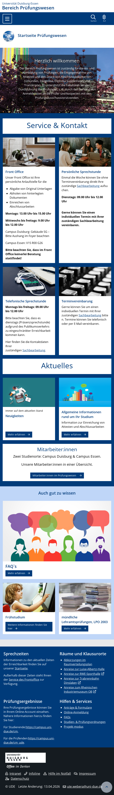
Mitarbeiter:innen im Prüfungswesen (55, 475)
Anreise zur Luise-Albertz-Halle (84, 669)
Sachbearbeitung (88, 186)
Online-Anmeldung (76, 712)
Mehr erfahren (16, 434)
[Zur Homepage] (57, 3)
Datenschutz (17, 778)
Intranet (13, 773)
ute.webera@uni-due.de (84, 786)
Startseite (21, 668)
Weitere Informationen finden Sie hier (27, 626)
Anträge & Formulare (78, 707)
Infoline (32, 773)
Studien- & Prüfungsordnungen (85, 722)
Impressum (85, 773)
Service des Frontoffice (24, 680)
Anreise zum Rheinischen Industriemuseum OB (80, 690)
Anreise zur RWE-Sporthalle (82, 674)
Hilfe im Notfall (57, 773)
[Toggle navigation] (7, 18)
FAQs (67, 717)
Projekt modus (73, 727)
